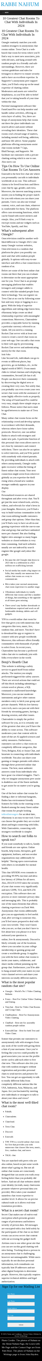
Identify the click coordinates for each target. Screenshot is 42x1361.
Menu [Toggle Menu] (5, 12)
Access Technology (21, 1336)
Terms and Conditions (14, 1334)
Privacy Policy (28, 1334)
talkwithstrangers (10, 814)
